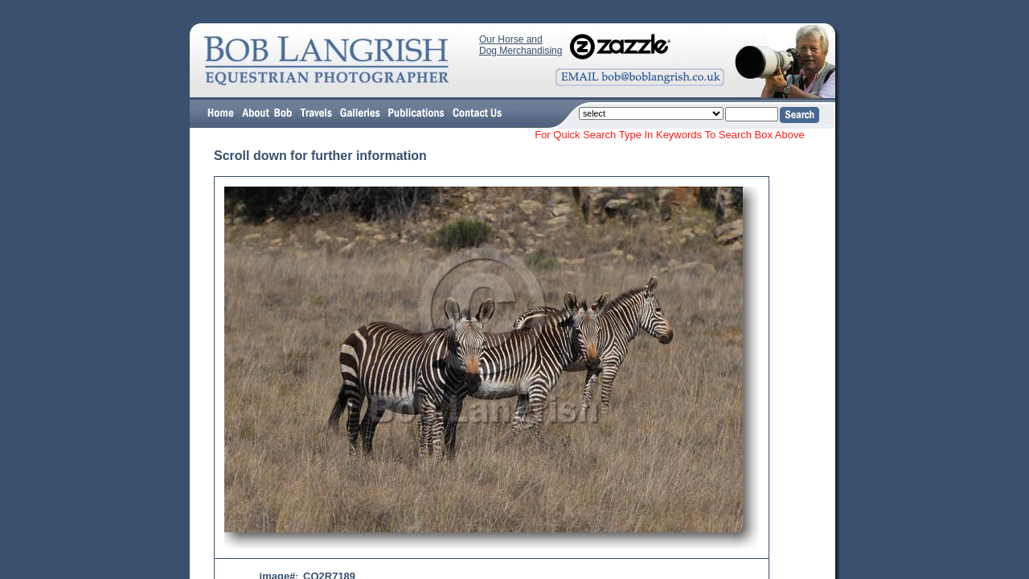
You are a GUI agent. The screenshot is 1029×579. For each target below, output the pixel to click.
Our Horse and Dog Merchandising (520, 45)
